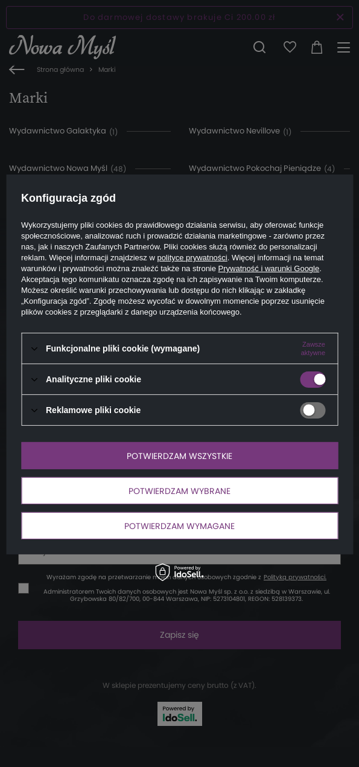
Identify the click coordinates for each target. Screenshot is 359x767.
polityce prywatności (192, 257)
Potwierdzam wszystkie (179, 455)
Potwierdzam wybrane (179, 490)
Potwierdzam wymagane (179, 525)
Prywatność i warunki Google (269, 268)
